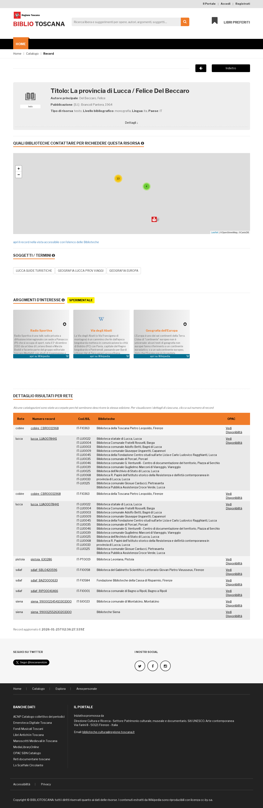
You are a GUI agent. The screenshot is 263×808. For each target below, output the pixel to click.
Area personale (86, 688)
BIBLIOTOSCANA (42, 800)
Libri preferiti (231, 21)
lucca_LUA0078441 (44, 438)
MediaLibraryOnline (26, 747)
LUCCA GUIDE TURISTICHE (34, 270)
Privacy (46, 784)
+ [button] (18, 168)
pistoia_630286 (41, 559)
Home (21, 44)
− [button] (18, 174)
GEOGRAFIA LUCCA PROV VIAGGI (80, 270)
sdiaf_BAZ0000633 (44, 580)
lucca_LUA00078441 (45, 504)
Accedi (225, 3)
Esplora (60, 688)
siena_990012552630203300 (51, 612)
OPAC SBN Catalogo (27, 753)
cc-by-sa (206, 800)
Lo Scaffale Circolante (28, 765)
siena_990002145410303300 (51, 601)
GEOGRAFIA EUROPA (123, 270)
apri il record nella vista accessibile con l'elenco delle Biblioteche (56, 242)
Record (48, 53)
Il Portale (209, 3)
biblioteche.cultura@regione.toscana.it (108, 732)
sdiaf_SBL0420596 (44, 570)
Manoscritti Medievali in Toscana (35, 741)
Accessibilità (21, 784)
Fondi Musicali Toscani (28, 728)
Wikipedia (44, 356)
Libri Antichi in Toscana (28, 735)
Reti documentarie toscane (31, 759)
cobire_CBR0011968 (45, 428)
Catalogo (32, 53)
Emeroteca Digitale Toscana (32, 722)
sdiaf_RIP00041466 (44, 591)
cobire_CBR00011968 (46, 493)
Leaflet (214, 232)
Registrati (242, 3)
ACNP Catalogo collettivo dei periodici (39, 716)
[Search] (129, 22)
